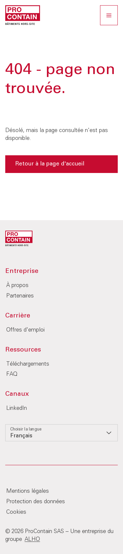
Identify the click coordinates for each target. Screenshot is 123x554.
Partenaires (20, 296)
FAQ (11, 374)
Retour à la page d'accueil (49, 164)
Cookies (16, 512)
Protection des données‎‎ (35, 502)
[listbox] (61, 432)
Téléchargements (27, 364)
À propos (17, 285)
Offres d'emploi (25, 330)
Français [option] (21, 436)
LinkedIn (16, 408)
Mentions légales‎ (27, 491)
